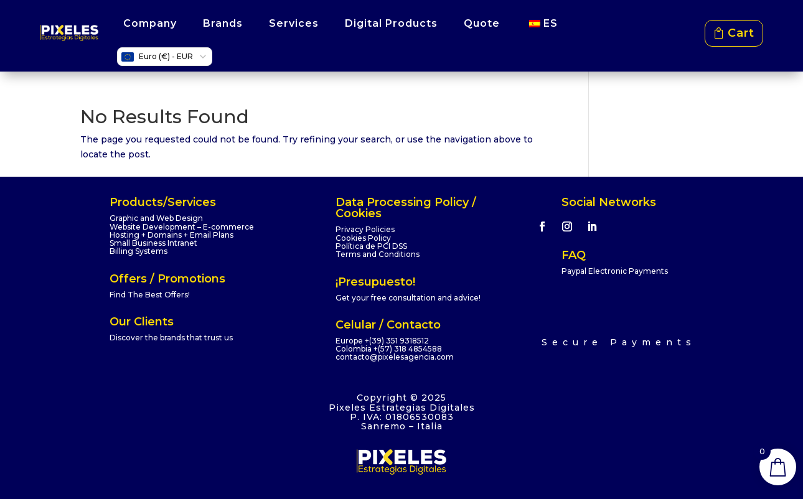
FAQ (573, 255)
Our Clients (142, 322)
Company (150, 23)
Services (294, 23)
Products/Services (163, 202)
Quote (482, 23)
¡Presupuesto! (375, 282)
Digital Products (391, 23)
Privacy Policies (365, 229)
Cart (741, 33)
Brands (223, 23)
